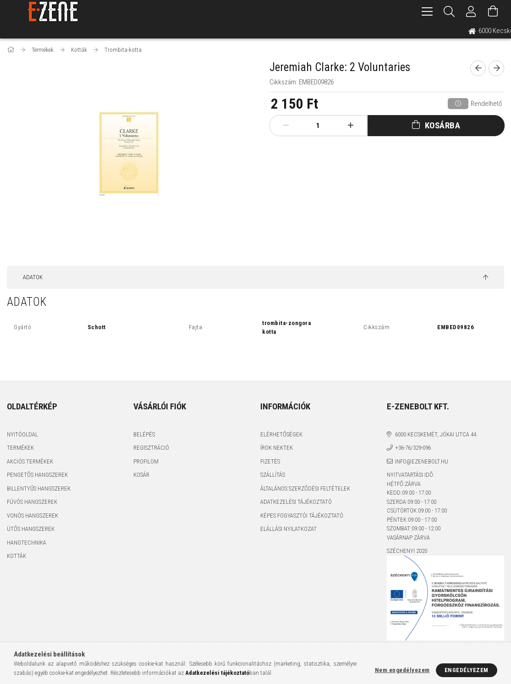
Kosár (141, 474)
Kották (16, 555)
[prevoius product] (478, 68)
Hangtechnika (26, 542)
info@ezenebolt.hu (421, 461)
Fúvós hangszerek (32, 501)
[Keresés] (449, 11)
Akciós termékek (30, 461)
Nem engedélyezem (402, 670)
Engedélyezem (467, 670)
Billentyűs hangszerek (39, 488)
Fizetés (270, 461)
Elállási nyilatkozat (288, 528)
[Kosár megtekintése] (493, 11)
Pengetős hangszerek (37, 474)
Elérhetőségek (281, 434)
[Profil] (471, 11)
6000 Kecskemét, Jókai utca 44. (436, 434)
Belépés (144, 434)
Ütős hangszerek (31, 528)
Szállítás (272, 474)
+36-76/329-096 (413, 447)
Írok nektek (276, 447)
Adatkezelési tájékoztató (296, 501)
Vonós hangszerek (32, 515)
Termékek (20, 447)
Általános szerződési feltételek (305, 488)
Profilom (146, 461)
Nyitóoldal (22, 434)
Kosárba (443, 125)
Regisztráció (151, 447)
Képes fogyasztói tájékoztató (301, 515)
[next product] (496, 68)
